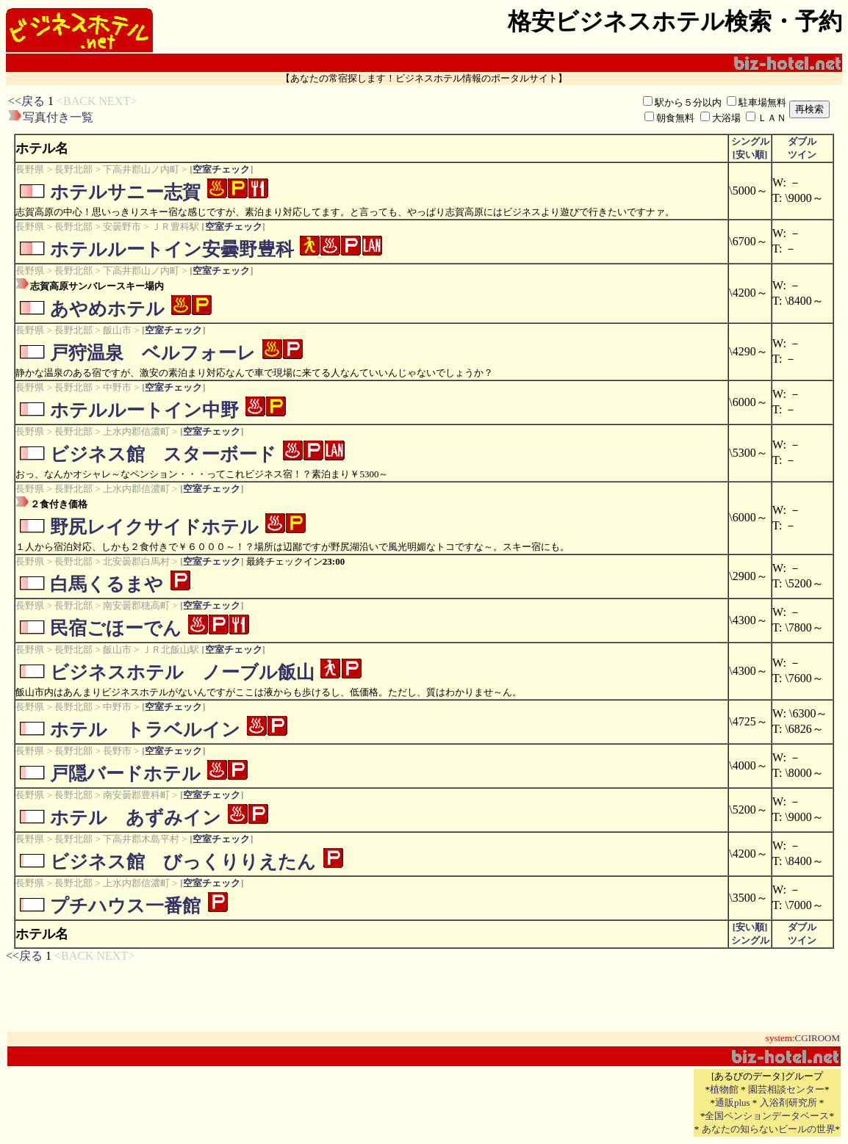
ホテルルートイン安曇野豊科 (172, 249)
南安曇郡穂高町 (136, 605)
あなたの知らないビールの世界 (769, 1128)
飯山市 (117, 330)
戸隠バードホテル (125, 773)
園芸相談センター (786, 1089)
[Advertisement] (344, 109)
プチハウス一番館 (125, 906)
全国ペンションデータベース (767, 1115)
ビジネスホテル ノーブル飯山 (182, 672)
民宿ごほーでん (116, 628)
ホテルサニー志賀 (125, 192)
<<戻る (26, 101)
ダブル (802, 141)
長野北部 (73, 169)
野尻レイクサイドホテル (154, 527)
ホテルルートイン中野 (144, 410)
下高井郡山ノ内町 (141, 169)
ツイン (802, 154)
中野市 (117, 387)
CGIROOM (817, 1037)
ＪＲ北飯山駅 (170, 649)
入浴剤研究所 (788, 1102)
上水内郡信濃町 (136, 431)
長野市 (117, 750)
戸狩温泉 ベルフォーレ (153, 353)
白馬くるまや (106, 584)
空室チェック (221, 169)
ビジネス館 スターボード (163, 454)
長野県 (29, 169)
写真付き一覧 (58, 117)
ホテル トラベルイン (145, 729)
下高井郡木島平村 (141, 838)
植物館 (724, 1089)
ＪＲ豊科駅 (175, 226)
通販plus (732, 1102)
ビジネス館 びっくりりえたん (183, 862)
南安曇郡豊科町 (136, 794)
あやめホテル (107, 309)
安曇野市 (122, 226)
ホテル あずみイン (135, 818)
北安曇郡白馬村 (136, 561)
